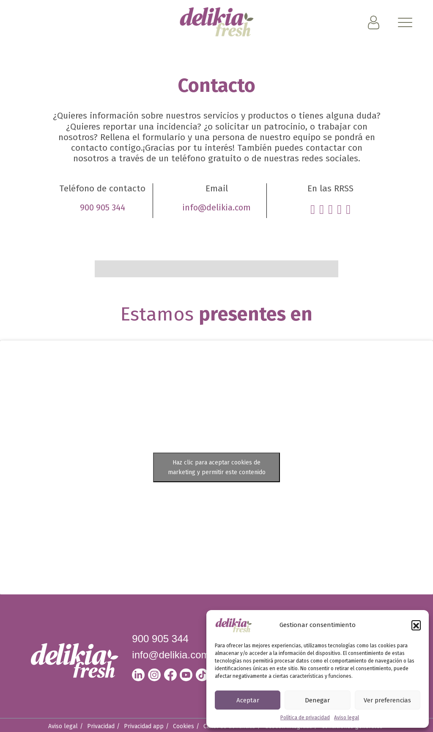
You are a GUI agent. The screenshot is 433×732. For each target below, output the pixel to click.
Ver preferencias (387, 700)
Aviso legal (346, 718)
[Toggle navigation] (405, 24)
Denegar (317, 700)
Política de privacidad (305, 718)
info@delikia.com (216, 207)
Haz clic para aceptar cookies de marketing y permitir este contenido (217, 467)
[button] (416, 625)
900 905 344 (102, 207)
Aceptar (247, 700)
